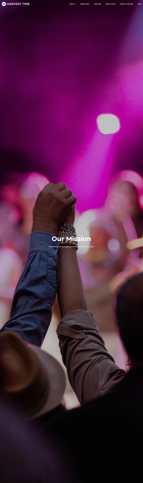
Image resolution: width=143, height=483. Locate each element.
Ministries (84, 4)
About (73, 4)
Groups (97, 4)
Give (139, 4)
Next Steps (111, 4)
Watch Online (126, 4)
